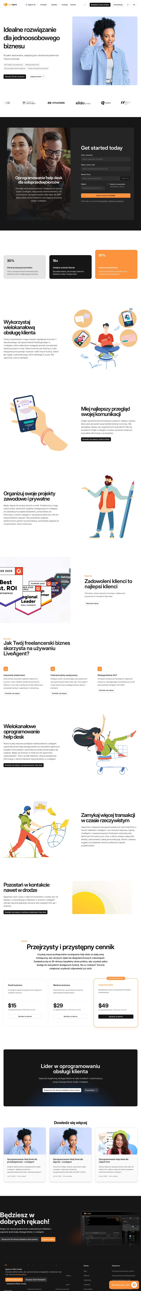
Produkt (44, 5)
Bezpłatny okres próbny (100, 5)
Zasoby (55, 5)
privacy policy (20, 1274)
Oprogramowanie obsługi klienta (123, 1275)
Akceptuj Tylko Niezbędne (35, 1280)
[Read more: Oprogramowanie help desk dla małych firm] (116, 1155)
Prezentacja (118, 5)
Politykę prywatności (116, 201)
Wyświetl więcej (92, 603)
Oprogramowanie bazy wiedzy (123, 1271)
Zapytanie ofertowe (34, 1289)
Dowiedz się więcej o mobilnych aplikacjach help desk (25, 912)
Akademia (87, 1280)
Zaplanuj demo (37, 77)
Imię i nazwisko (87, 155)
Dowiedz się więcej (12, 693)
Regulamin (103, 201)
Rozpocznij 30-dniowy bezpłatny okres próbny (62, 1090)
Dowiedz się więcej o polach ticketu (96, 439)
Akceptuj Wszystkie (14, 1280)
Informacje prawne (62, 1289)
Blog (85, 1271)
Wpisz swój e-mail (88, 165)
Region (83, 184)
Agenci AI (31, 5)
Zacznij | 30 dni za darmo (14, 76)
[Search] (86, 5)
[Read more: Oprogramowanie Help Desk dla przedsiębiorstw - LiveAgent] (25, 1155)
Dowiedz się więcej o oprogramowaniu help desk (23, 765)
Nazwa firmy (85, 174)
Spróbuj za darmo (25, 1016)
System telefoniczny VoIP (121, 1280)
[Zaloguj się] (128, 5)
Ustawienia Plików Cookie (16, 1284)
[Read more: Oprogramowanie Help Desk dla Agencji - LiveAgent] (70, 1155)
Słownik (86, 1275)
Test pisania (88, 1289)
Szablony (87, 1285)
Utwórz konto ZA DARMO (105, 195)
